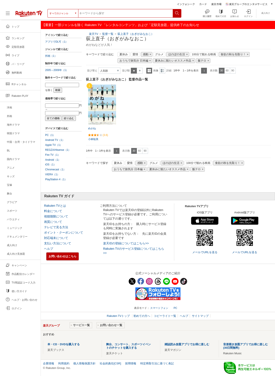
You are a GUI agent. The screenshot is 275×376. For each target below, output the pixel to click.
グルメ (159, 54)
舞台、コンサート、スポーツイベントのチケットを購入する (128, 346)
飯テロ (202, 60)
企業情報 (48, 363)
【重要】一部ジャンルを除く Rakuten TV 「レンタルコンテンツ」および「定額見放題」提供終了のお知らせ (120, 25)
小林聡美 (93, 139)
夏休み (123, 54)
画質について (53, 221)
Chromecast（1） (55, 169)
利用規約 (63, 363)
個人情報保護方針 (84, 363)
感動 (145, 54)
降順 (140, 71)
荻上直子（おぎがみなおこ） (136, 33)
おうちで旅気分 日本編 (133, 60)
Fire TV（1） (52, 154)
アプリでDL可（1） (56, 41)
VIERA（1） (52, 174)
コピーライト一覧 (165, 315)
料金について (53, 211)
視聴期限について (56, 216)
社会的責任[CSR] (110, 363)
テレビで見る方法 (56, 227)
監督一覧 (107, 33)
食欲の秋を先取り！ (233, 54)
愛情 (135, 54)
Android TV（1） (55, 140)
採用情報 (130, 363)
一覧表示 (149, 71)
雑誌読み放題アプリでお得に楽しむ (187, 344)
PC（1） (50, 135)
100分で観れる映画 (204, 54)
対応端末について (56, 238)
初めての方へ (141, 315)
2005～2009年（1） (56, 70)
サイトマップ (200, 315)
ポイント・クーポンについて (63, 232)
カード (203, 4)
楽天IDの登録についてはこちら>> (126, 243)
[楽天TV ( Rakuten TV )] (28, 15)
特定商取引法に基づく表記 (157, 363)
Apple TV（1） (53, 144)
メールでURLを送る (204, 252)
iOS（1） (50, 164)
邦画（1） (51, 55)
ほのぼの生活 (176, 54)
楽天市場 (216, 4)
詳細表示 (162, 71)
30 (221, 70)
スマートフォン (159, 308)
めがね (92, 128)
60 (227, 70)
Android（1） (53, 159)
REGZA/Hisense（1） (58, 149)
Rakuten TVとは (55, 205)
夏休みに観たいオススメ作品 (173, 60)
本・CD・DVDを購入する (63, 344)
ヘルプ (48, 248)
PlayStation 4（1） (56, 179)
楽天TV (93, 33)
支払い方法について (57, 243)
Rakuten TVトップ (119, 315)
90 (232, 70)
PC (175, 308)
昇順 (134, 71)
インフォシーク (186, 4)
